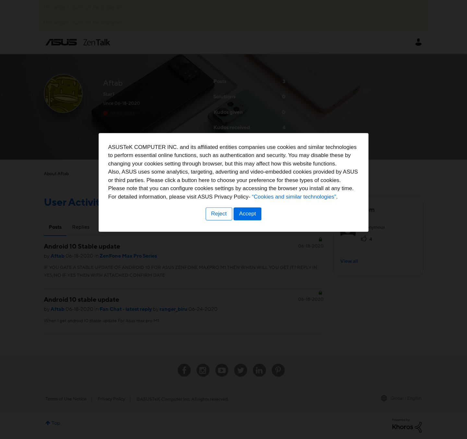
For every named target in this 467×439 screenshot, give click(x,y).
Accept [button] (248, 260)
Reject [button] (218, 260)
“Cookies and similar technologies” (253, 243)
